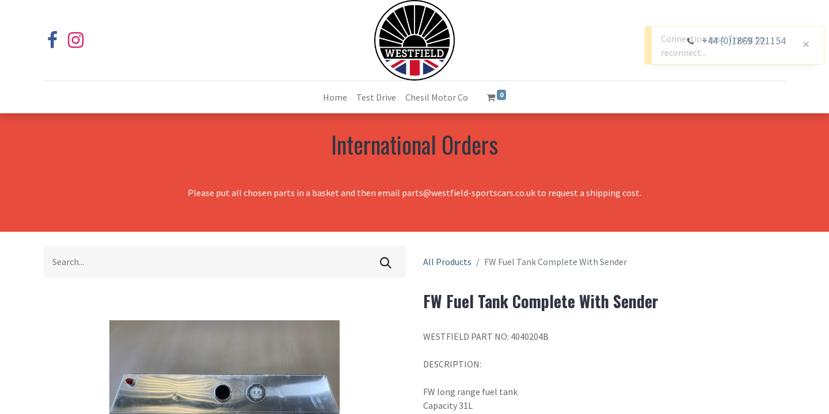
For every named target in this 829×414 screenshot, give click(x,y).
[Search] (386, 262)
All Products (447, 261)
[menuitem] (335, 97)
